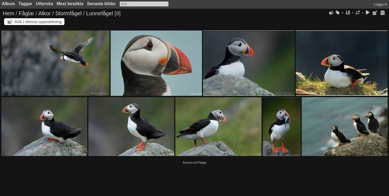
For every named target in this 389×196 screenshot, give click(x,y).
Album (8, 3)
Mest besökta (70, 3)
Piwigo (202, 162)
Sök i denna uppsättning (38, 21)
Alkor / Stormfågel (60, 13)
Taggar (25, 3)
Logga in (380, 4)
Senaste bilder (101, 3)
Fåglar (26, 13)
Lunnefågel (99, 13)
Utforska (44, 3)
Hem (8, 13)
